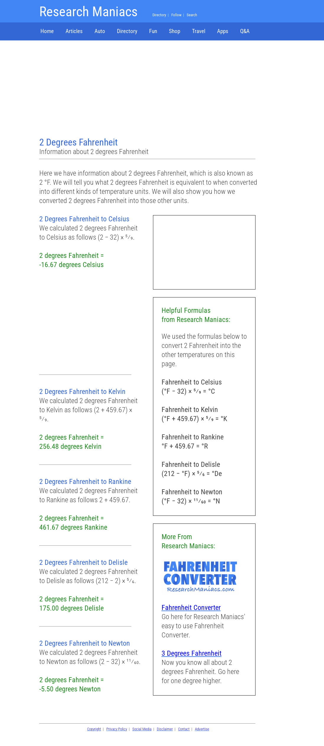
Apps (222, 31)
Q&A (245, 31)
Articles (74, 31)
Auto (100, 31)
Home (47, 31)
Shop (174, 31)
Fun (153, 31)
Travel (198, 31)
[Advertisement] (148, 89)
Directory (127, 31)
